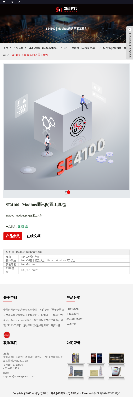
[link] (7, 335)
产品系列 (18, 48)
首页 (5, 48)
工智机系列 (72, 314)
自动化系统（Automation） (44, 48)
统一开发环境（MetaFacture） (81, 48)
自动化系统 (72, 309)
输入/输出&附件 (75, 319)
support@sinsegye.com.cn (18, 376)
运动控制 (71, 324)
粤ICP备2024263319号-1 (107, 393)
